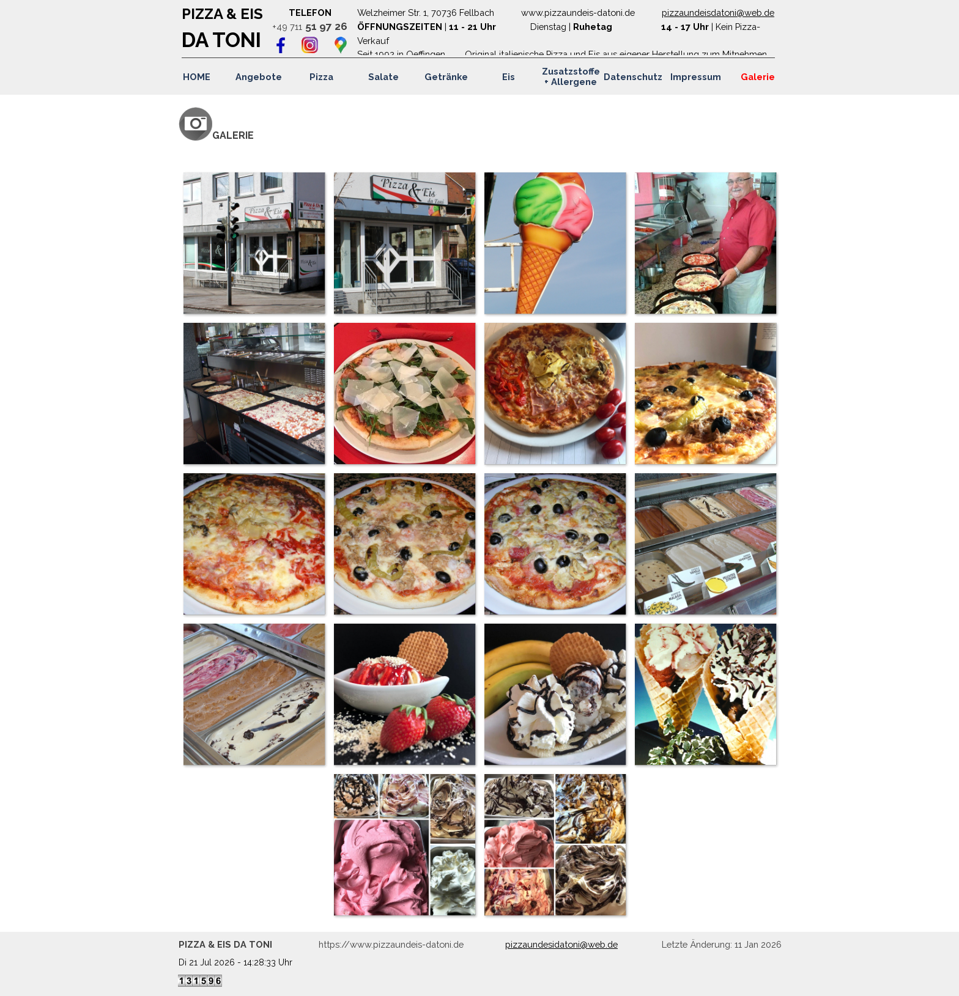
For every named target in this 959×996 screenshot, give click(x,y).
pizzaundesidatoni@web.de (561, 944)
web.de (759, 12)
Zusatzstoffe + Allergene (571, 76)
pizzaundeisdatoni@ (703, 12)
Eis (508, 77)
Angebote (258, 77)
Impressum (695, 77)
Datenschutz (633, 77)
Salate (383, 77)
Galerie (758, 77)
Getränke (446, 77)
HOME (196, 77)
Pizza (321, 77)
